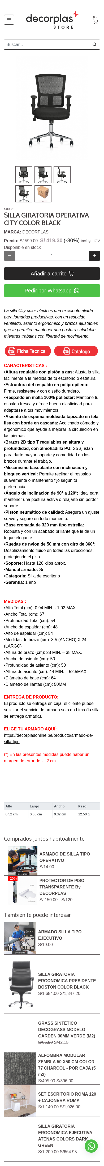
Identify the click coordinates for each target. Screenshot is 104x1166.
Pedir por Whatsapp (52, 290)
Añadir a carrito (52, 273)
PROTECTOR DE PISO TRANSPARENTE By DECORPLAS (62, 887)
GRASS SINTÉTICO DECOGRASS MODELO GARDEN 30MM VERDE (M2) (66, 1029)
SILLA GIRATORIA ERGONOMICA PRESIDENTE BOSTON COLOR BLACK (67, 980)
